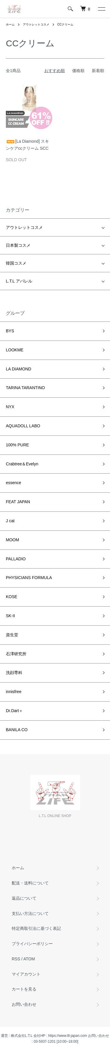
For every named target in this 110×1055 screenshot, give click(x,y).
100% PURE (17, 445)
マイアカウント (26, 974)
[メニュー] (101, 9)
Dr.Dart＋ (14, 710)
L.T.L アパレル (19, 281)
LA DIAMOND (18, 369)
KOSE (11, 596)
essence (13, 482)
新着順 (98, 70)
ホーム (10, 24)
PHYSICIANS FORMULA (29, 577)
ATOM (29, 959)
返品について (24, 898)
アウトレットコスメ (36, 24)
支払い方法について (30, 913)
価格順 (78, 70)
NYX (10, 406)
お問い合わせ (24, 1004)
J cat (10, 520)
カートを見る (24, 989)
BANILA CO (17, 729)
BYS (10, 331)
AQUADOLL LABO (23, 425)
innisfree (13, 691)
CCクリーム (65, 24)
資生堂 (12, 634)
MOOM (12, 539)
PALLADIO (16, 559)
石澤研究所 (16, 653)
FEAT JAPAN (18, 501)
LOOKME (14, 350)
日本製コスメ (18, 245)
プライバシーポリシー (32, 943)
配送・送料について (30, 883)
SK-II (10, 615)
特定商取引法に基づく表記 (36, 928)
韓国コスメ (16, 263)
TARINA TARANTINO (25, 387)
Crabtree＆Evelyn (22, 464)
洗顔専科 (14, 672)
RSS (16, 959)
